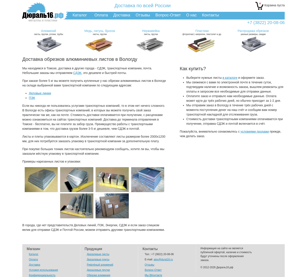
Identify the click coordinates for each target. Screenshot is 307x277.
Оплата (101, 15)
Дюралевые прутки (98, 270)
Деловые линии (40, 93)
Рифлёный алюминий (100, 264)
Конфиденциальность (42, 275)
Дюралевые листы (98, 254)
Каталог (80, 15)
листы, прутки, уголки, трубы (48, 32)
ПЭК (32, 98)
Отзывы (143, 15)
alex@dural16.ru (163, 259)
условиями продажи (255, 131)
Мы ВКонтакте (153, 275)
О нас (191, 15)
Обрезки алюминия (98, 275)
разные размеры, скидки (253, 32)
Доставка (121, 15)
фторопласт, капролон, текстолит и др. (202, 32)
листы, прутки (99, 32)
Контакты (210, 15)
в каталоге (230, 77)
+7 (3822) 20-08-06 (266, 22)
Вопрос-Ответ (168, 15)
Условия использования (43, 270)
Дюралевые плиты (98, 259)
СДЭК (77, 73)
